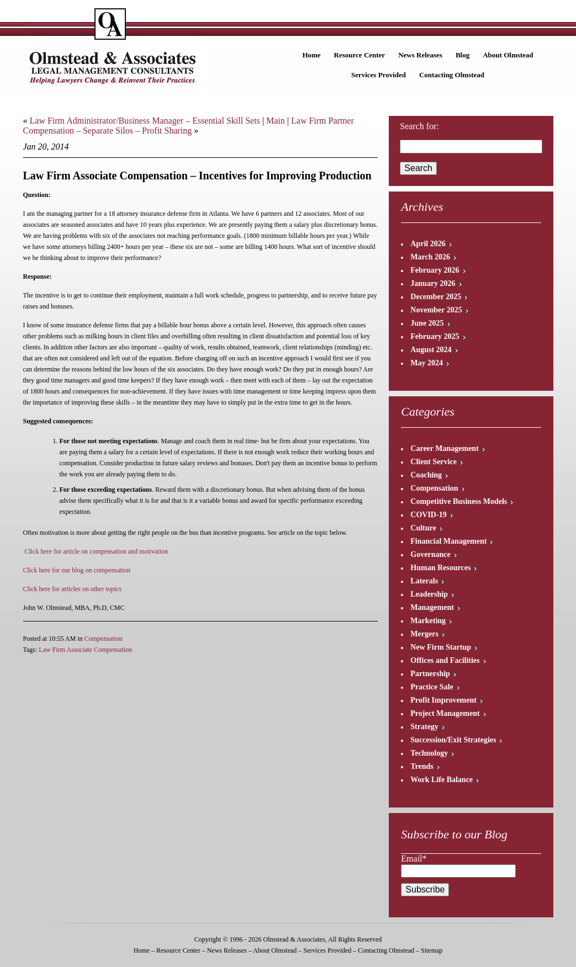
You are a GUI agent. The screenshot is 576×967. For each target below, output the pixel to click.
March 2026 (430, 257)
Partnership (430, 674)
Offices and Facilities (444, 660)
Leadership (429, 594)
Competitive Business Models (458, 501)
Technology (429, 753)
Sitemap (431, 950)
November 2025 (436, 310)
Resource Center (359, 55)
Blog (462, 55)
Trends (422, 766)
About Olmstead (508, 55)
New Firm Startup (440, 647)
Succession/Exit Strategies (453, 740)
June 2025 (426, 323)
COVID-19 (428, 515)
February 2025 (434, 336)
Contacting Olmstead (451, 75)
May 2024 (426, 363)
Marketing (428, 621)
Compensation (103, 638)
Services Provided (378, 75)
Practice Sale (431, 687)
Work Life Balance (441, 779)
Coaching (426, 475)
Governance (430, 554)
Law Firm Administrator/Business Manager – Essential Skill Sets (145, 120)
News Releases (420, 55)
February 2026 (434, 270)
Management (432, 607)
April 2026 (427, 244)
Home (311, 55)
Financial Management (448, 541)
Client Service (433, 462)
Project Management (444, 713)
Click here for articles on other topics (72, 589)
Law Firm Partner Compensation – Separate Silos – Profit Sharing (188, 125)
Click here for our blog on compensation (77, 570)
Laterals (424, 581)
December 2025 (435, 297)
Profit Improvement (443, 700)
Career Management (444, 448)
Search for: (419, 126)
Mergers (424, 634)
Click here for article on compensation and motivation (96, 551)
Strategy (424, 726)
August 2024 (430, 350)
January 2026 (432, 283)
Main (275, 120)
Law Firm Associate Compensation (85, 649)
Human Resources (440, 568)
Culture (423, 528)
